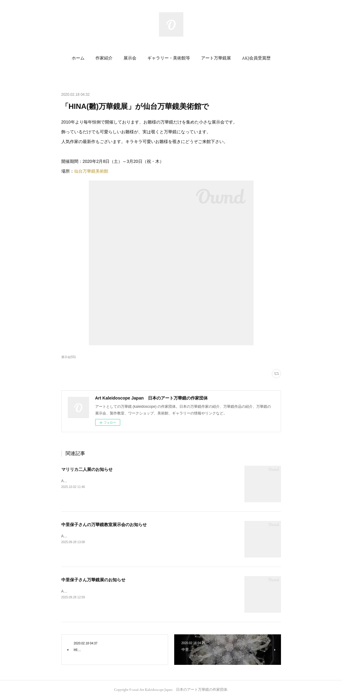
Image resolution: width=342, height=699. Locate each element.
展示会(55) (68, 357)
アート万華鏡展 (216, 58)
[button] (78, 58)
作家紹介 (104, 58)
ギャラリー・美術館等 (168, 58)
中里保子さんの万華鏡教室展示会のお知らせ (104, 524)
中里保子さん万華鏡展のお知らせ (93, 579)
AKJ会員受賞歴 (256, 58)
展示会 (130, 58)
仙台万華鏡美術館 (91, 171)
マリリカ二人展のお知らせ (87, 469)
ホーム (78, 58)
